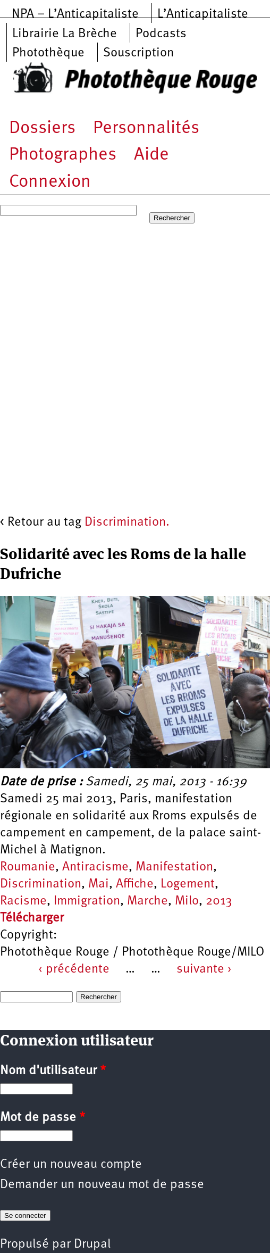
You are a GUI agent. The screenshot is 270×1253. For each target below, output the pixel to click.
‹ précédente (73, 969)
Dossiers (42, 128)
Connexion (50, 182)
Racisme (23, 901)
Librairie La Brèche (64, 34)
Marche (147, 901)
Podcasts (161, 34)
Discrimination (40, 884)
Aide (151, 155)
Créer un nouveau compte (71, 1164)
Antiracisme (95, 867)
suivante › (204, 969)
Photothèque (48, 53)
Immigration (87, 901)
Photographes (62, 155)
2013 (219, 901)
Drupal (92, 1244)
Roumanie (27, 867)
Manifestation (174, 867)
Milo (187, 901)
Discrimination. (127, 522)
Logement (188, 884)
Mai (98, 884)
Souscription (138, 53)
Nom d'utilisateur (53, 1071)
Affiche (135, 884)
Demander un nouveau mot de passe (102, 1185)
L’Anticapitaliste (202, 14)
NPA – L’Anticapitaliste (75, 14)
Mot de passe (42, 1117)
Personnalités (146, 128)
